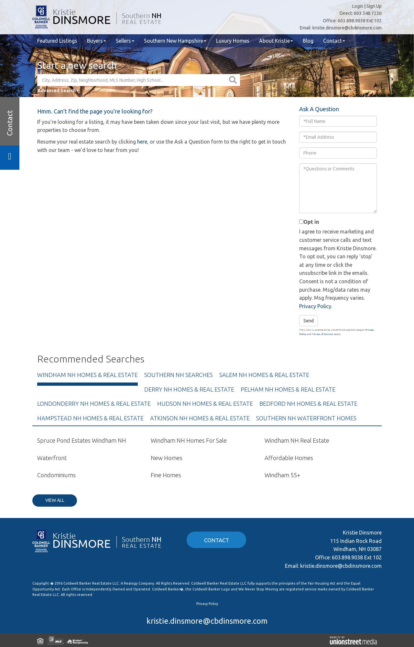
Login (357, 6)
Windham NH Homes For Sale (189, 440)
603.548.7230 (368, 13)
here (142, 142)
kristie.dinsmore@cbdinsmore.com (347, 27)
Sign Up (374, 6)
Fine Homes (166, 475)
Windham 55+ (282, 475)
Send (308, 320)
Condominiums (56, 475)
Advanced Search (57, 90)
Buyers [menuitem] (96, 41)
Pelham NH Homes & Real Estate (288, 389)
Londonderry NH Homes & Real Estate (94, 403)
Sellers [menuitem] (125, 41)
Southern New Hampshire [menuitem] (175, 41)
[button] (233, 80)
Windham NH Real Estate (297, 440)
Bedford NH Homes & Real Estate (308, 403)
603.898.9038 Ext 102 (360, 20)
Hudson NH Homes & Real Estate (205, 403)
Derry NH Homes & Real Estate (189, 389)
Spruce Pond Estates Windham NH (81, 440)
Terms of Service (322, 334)
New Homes (166, 458)
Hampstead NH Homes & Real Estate (90, 418)
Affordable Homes (289, 458)
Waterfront (52, 458)
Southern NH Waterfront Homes (306, 418)
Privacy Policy (315, 306)
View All (54, 500)
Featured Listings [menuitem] (57, 41)
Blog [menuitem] (308, 41)
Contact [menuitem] (334, 41)
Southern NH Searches (178, 375)
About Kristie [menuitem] (276, 41)
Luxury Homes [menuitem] (232, 41)
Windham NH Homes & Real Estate (87, 375)
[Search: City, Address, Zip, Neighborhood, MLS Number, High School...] (132, 80)
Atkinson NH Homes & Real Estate (200, 418)
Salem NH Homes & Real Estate (264, 375)
